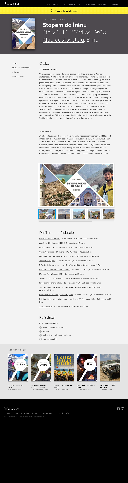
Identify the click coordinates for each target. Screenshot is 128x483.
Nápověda (25, 413)
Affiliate (35, 413)
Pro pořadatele (69, 4)
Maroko (42, 274)
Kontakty (8, 413)
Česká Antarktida (46, 252)
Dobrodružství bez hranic (50, 256)
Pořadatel (16, 72)
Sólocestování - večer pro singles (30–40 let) (58, 287)
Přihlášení (114, 4)
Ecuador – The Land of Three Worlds (54, 269)
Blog (80, 4)
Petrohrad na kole (46, 247)
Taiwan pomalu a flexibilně (50, 278)
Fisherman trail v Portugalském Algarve (56, 294)
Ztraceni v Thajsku (47, 261)
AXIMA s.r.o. (24, 417)
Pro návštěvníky (53, 4)
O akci (14, 63)
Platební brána (34, 417)
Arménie (43, 243)
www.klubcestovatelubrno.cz (55, 327)
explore (46, 331)
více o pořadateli (50, 339)
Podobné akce (18, 77)
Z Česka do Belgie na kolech (51, 265)
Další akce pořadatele (21, 68)
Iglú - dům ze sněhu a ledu (50, 283)
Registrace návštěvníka (96, 4)
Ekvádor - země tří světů (49, 238)
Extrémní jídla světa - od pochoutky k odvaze (58, 299)
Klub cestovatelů (63, 40)
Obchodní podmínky (63, 413)
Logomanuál (47, 413)
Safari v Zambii (45, 306)
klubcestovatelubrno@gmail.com (57, 335)
